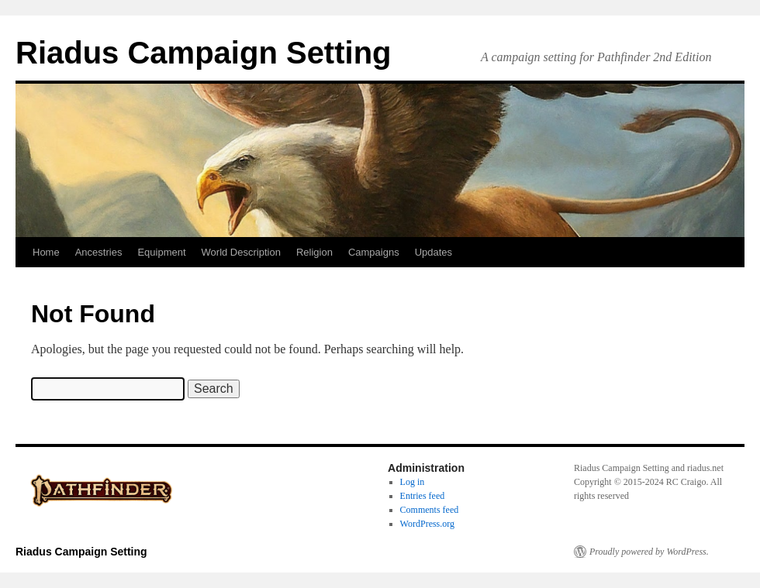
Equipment (161, 252)
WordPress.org (427, 523)
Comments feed (429, 509)
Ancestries (99, 252)
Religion (314, 252)
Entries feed (422, 495)
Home (46, 252)
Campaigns (373, 252)
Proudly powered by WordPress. (649, 551)
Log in (412, 481)
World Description (241, 252)
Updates (433, 252)
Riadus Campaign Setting (204, 53)
